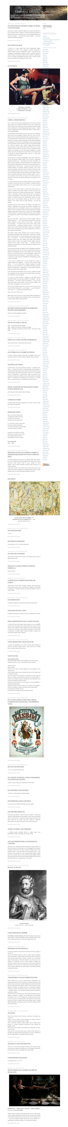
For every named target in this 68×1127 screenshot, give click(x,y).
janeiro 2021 (45, 343)
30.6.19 (18, 40)
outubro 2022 (45, 381)
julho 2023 (45, 397)
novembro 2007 (46, 67)
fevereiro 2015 (46, 214)
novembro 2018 (46, 296)
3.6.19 (18, 1037)
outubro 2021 (45, 359)
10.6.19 (18, 928)
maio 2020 (45, 328)
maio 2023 (45, 394)
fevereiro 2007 (46, 51)
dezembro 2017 (46, 276)
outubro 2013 (45, 196)
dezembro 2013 (46, 200)
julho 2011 (45, 147)
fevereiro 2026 (46, 453)
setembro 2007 (46, 64)
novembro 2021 (46, 361)
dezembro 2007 (46, 69)
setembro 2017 (46, 270)
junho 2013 (45, 189)
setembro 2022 (46, 379)
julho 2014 (45, 203)
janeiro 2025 (45, 430)
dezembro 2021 (46, 363)
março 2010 (45, 118)
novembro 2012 (46, 176)
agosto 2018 (45, 290)
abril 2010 (45, 120)
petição (16, 544)
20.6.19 (18, 474)
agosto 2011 (45, 149)
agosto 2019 (45, 312)
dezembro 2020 (46, 341)
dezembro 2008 (46, 91)
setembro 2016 (46, 249)
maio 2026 (45, 459)
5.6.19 (18, 1006)
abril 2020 (45, 327)
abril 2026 (45, 457)
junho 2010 (45, 124)
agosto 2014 (45, 205)
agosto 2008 (45, 84)
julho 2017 (45, 267)
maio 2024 (45, 415)
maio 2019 (45, 307)
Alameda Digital (46, 38)
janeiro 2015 (45, 212)
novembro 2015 (46, 231)
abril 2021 (45, 348)
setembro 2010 (46, 129)
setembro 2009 (46, 107)
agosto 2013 (45, 192)
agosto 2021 (45, 356)
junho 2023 (45, 395)
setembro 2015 (46, 227)
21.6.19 (18, 382)
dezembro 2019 (46, 319)
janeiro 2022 (45, 365)
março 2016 (45, 238)
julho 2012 (45, 169)
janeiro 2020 (45, 321)
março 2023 (45, 390)
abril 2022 (45, 370)
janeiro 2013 (45, 180)
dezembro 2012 (46, 178)
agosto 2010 (45, 127)
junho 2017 (45, 265)
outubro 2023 (45, 403)
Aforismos (45, 36)
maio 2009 (45, 100)
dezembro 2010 (46, 134)
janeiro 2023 (45, 386)
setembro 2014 (46, 207)
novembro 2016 (46, 252)
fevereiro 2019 (46, 301)
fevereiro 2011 (46, 138)
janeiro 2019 (45, 299)
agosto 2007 (45, 62)
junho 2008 (45, 80)
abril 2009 (45, 98)
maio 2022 (45, 372)
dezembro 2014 (46, 211)
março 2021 (45, 347)
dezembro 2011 (46, 156)
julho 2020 (45, 332)
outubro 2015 (45, 229)
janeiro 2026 (45, 452)
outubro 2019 (45, 316)
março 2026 (45, 455)
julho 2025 (45, 441)
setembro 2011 (46, 151)
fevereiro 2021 (46, 345)
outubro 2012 (45, 174)
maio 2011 (45, 144)
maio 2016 (45, 241)
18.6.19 (18, 561)
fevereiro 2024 (46, 410)
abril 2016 (45, 240)
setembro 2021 (46, 357)
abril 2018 (45, 283)
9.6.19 (18, 971)
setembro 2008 (46, 86)
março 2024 (45, 412)
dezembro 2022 (46, 385)
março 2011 (45, 140)
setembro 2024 (46, 423)
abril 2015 (45, 218)
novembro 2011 (46, 154)
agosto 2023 (45, 399)
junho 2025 (45, 439)
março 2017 (45, 260)
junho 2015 (45, 221)
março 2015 (45, 216)
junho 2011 (45, 145)
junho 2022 (45, 374)
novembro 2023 (46, 405)
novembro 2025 (46, 448)
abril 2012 (45, 163)
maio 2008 (45, 78)
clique (10, 1034)
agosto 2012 (45, 171)
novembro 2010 (46, 133)
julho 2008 (45, 82)
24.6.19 (18, 333)
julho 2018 (45, 289)
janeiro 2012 (45, 158)
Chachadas (10, 769)
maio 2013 (45, 187)
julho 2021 (45, 354)
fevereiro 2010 (46, 116)
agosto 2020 (45, 334)
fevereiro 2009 (46, 95)
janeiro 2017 (45, 256)
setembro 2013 (46, 194)
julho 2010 (45, 125)
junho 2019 (45, 308)
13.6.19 (18, 651)
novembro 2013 (46, 198)
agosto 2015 (45, 225)
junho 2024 (45, 417)
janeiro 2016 (45, 234)
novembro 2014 (46, 209)
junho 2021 (45, 352)
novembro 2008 (46, 89)
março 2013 (45, 183)
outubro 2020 (45, 337)
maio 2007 (45, 57)
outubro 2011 (45, 153)
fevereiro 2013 (46, 182)
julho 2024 (45, 419)
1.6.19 (18, 1123)
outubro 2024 (45, 424)
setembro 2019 (46, 314)
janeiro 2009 (45, 93)
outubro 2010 (45, 131)
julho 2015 (45, 223)
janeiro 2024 (45, 408)
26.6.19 (18, 316)
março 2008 (45, 75)
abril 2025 (45, 435)
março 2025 (45, 434)
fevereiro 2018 (46, 279)
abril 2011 (45, 142)
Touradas (9, 533)
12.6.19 (18, 760)
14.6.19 (18, 605)
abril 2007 (45, 55)
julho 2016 (45, 245)
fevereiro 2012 (46, 160)
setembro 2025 (46, 444)
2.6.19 (18, 1053)
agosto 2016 (45, 247)
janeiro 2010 (45, 115)
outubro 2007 (45, 66)
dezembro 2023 (46, 406)
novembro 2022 (46, 383)
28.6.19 (18, 301)
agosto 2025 (45, 443)
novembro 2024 (46, 426)
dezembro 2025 (46, 450)
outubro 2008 (45, 87)
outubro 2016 (45, 250)
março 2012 (45, 162)
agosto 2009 (45, 105)
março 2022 (45, 368)
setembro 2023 (46, 401)
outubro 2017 (45, 272)
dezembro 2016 (46, 254)
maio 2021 (45, 350)
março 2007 (45, 53)
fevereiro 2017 (46, 258)
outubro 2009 (45, 109)
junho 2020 (45, 330)
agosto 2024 (45, 421)
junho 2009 (45, 102)
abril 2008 (45, 76)
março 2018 (45, 281)
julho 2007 (45, 60)
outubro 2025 (45, 446)
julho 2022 (45, 376)
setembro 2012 (46, 173)
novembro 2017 (46, 274)
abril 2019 (45, 305)
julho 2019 (45, 310)
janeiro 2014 (45, 202)
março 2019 (45, 303)
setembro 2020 (46, 336)
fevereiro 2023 (46, 388)
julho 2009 (45, 104)
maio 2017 (45, 263)
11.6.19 (18, 772)
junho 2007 (45, 58)
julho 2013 (45, 191)
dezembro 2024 (46, 428)
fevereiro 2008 (46, 73)
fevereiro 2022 (46, 366)
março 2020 (45, 325)
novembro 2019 (46, 318)
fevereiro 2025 (46, 432)
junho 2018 (45, 287)
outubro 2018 (45, 294)
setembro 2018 (46, 292)
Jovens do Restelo (46, 44)
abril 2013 (45, 185)
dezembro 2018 (46, 298)
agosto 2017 (45, 269)
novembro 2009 (46, 111)
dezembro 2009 (46, 113)
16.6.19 (18, 593)
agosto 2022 (45, 377)
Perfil (44, 28)
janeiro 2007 (45, 49)
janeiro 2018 (45, 278)
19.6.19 (18, 536)
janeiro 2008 (45, 71)
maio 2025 (45, 437)
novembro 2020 (46, 339)
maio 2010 (45, 122)
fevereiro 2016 (46, 236)
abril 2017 (45, 261)
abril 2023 (45, 392)
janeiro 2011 (45, 136)
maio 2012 (45, 165)
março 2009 (45, 96)
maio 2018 (45, 285)
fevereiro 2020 (46, 323)
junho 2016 (45, 243)
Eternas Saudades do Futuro (48, 43)
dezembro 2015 (46, 232)
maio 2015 (45, 220)
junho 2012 (45, 167)
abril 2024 (45, 414)
